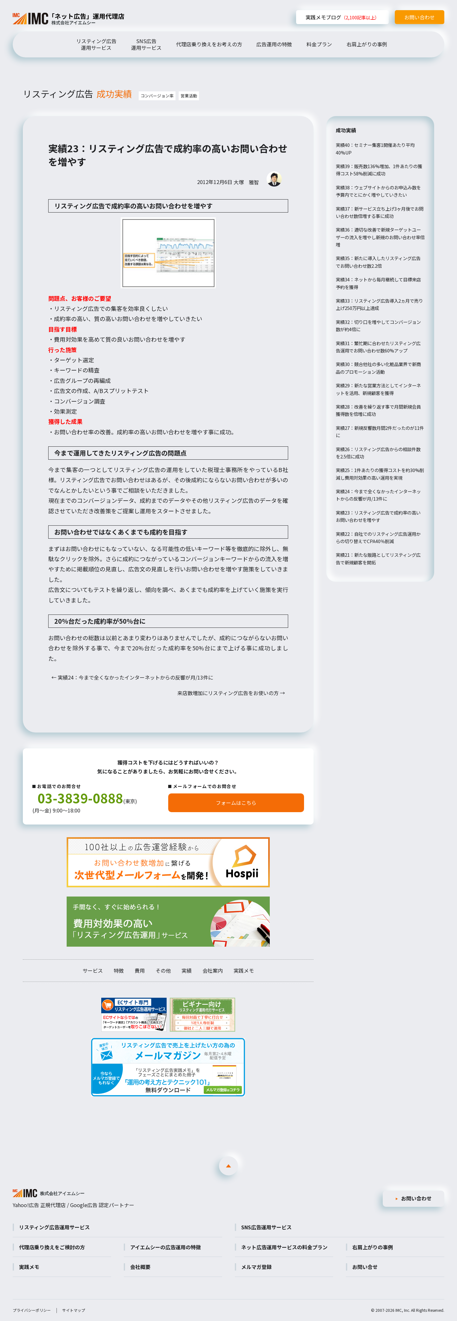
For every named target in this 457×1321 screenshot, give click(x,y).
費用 (140, 970)
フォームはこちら (236, 802)
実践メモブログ (342, 17)
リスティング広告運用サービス (96, 44)
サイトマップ (73, 1310)
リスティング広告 (80, 93)
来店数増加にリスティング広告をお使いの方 (231, 693)
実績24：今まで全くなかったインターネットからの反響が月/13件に (132, 677)
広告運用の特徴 (274, 44)
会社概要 (140, 1266)
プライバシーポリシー (32, 1310)
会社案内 (212, 970)
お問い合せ (365, 1266)
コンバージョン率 (157, 96)
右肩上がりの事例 (367, 44)
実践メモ (244, 970)
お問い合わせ (419, 17)
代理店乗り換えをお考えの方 (209, 44)
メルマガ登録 (256, 1266)
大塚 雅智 (246, 182)
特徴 (119, 970)
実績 (187, 970)
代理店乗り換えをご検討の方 (52, 1247)
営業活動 (189, 96)
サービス (93, 970)
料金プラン (319, 44)
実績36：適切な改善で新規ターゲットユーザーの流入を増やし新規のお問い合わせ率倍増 (380, 237)
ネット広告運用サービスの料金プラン (284, 1247)
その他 (163, 970)
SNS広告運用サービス (146, 44)
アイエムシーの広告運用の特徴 (165, 1247)
